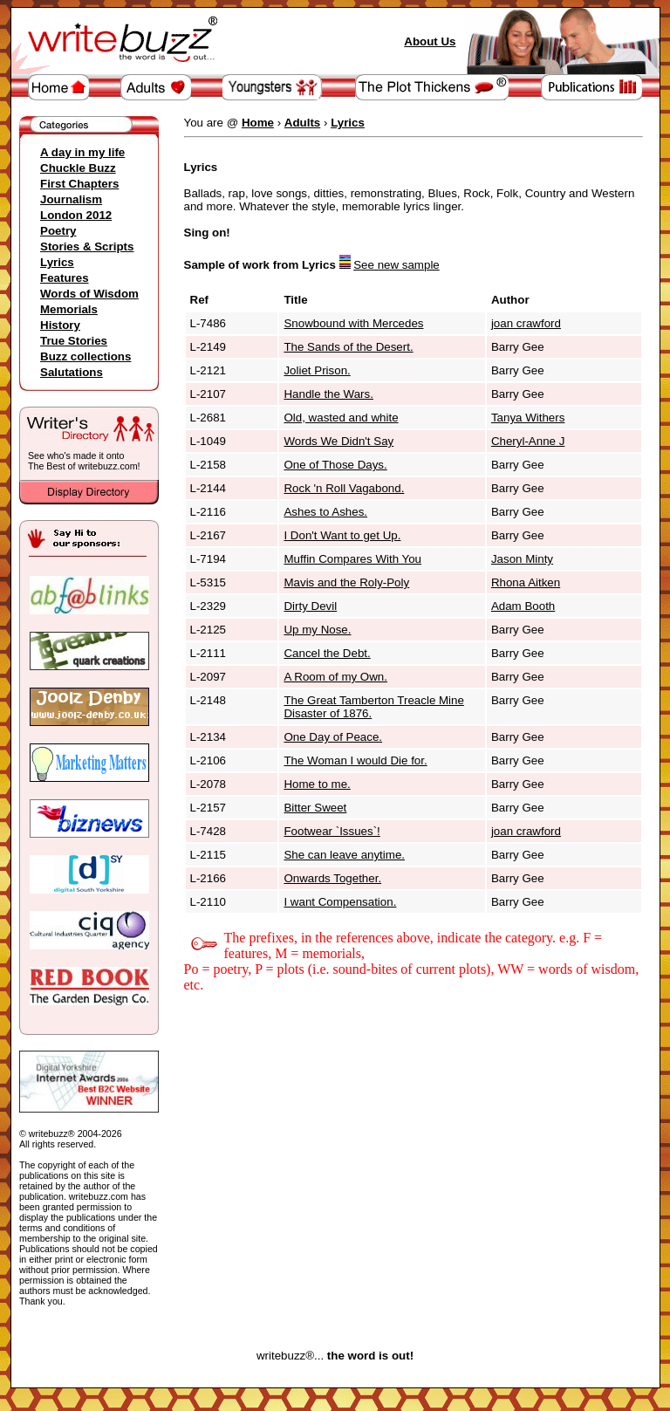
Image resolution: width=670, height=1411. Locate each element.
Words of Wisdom (89, 293)
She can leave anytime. (344, 854)
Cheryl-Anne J (527, 441)
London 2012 (76, 215)
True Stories (73, 340)
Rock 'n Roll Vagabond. (344, 488)
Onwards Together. (332, 878)
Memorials (69, 309)
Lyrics (57, 262)
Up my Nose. (317, 629)
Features (64, 277)
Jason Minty (522, 558)
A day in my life (82, 152)
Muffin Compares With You (352, 558)
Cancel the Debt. (327, 653)
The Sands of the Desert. (348, 346)
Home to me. (317, 784)
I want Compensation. (340, 901)
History (60, 325)
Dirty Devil (310, 606)
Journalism (71, 199)
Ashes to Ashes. (325, 511)
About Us (429, 41)
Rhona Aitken (525, 582)
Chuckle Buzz (78, 168)
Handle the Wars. (328, 394)
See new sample (396, 264)
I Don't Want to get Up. (342, 535)
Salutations (71, 372)
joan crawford (526, 323)
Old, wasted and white (341, 417)
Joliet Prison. (317, 370)
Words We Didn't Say (338, 441)
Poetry (58, 230)
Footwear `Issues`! (331, 831)
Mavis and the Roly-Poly (346, 582)
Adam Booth (523, 606)
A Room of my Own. (335, 676)
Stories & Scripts (86, 246)
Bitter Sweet (315, 807)
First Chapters (79, 183)
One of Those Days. (335, 464)
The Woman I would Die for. (355, 760)
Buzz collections (85, 356)
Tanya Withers (527, 417)
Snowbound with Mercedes (353, 323)
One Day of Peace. (333, 736)
